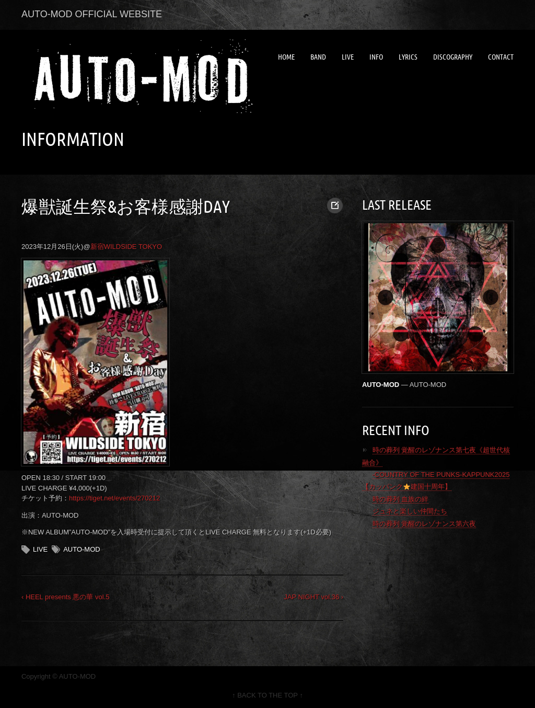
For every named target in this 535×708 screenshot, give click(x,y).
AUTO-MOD (81, 549)
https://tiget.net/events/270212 (114, 498)
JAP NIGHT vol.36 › (313, 597)
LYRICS (408, 57)
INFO (376, 57)
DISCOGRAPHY (452, 57)
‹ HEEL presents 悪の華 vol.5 (65, 597)
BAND (318, 57)
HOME (286, 57)
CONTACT (501, 57)
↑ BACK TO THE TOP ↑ (267, 695)
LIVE (348, 57)
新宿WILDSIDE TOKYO (126, 246)
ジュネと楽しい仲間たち (410, 511)
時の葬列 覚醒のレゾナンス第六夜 (424, 524)
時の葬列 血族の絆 (401, 499)
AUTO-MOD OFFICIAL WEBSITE (91, 14)
